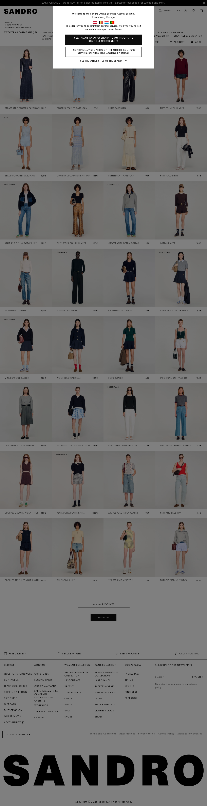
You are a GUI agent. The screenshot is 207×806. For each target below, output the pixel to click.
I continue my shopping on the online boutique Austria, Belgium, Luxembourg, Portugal (103, 52)
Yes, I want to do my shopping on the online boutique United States (103, 39)
